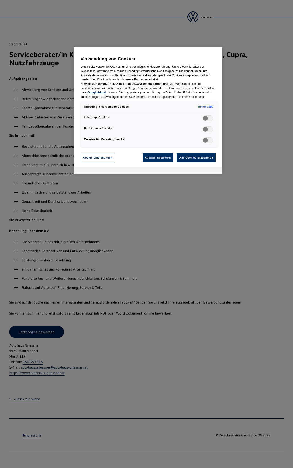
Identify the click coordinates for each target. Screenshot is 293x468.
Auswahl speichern (158, 157)
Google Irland (96, 92)
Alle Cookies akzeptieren (196, 157)
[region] (148, 110)
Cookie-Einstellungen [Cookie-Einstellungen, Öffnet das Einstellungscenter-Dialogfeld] (97, 157)
